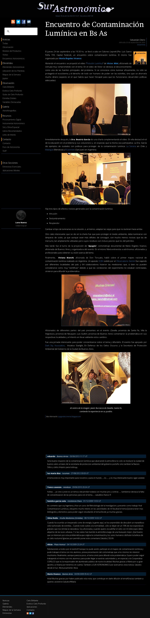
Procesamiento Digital (12, 119)
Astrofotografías (9, 110)
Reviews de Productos (12, 51)
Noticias (6, 600)
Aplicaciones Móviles (11, 170)
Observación (8, 47)
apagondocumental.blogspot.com (69, 416)
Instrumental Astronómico (14, 123)
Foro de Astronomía (11, 147)
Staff (4, 151)
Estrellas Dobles (9, 98)
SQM (101, 261)
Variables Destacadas (12, 102)
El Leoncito (70, 149)
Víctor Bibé (112, 63)
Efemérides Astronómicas (13, 67)
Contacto (6, 143)
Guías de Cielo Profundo (13, 94)
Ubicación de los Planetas (14, 71)
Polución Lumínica (95, 63)
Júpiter (5, 78)
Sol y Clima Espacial (11, 127)
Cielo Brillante (8, 87)
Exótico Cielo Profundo (12, 90)
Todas (5, 43)
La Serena (131, 146)
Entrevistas (7, 613)
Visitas (5, 54)
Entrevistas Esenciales (12, 166)
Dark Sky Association (55, 345)
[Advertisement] (21, 190)
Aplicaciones (32, 607)
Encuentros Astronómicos (14, 58)
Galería (6, 603)
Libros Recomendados (12, 131)
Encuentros (141, 45)
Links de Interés (9, 135)
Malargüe (49, 149)
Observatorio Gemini (125, 261)
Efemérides (7, 607)
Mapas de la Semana (12, 74)
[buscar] (20, 31)
